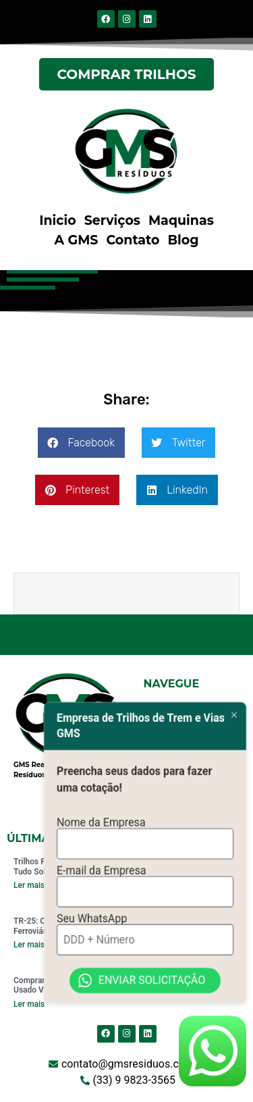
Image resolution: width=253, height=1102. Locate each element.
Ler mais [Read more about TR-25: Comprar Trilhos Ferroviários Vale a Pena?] (29, 944)
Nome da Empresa (101, 842)
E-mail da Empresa (101, 888)
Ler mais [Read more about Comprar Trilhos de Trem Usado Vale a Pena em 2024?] (29, 1004)
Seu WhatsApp (92, 934)
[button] (81, 442)
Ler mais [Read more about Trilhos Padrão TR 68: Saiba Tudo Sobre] (29, 885)
